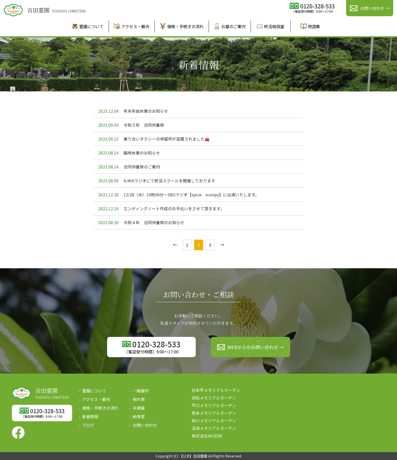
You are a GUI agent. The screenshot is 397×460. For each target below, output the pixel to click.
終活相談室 (270, 26)
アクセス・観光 (131, 26)
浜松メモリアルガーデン (214, 398)
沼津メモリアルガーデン (214, 428)
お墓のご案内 (230, 26)
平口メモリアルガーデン (214, 405)
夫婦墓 (139, 408)
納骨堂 (139, 416)
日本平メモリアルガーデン (216, 390)
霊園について (88, 26)
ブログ (88, 425)
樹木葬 (139, 399)
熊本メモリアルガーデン (214, 413)
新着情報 (90, 416)
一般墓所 (141, 391)
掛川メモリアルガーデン (214, 420)
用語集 (310, 26)
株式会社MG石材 (207, 436)
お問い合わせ (145, 425)
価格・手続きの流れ (182, 26)
